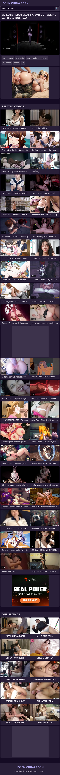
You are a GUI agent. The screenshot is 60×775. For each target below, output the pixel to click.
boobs (16, 63)
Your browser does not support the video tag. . (30, 38)
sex (28, 58)
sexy (11, 58)
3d (23, 63)
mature (36, 58)
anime (44, 58)
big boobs (7, 63)
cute (4, 58)
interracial (20, 58)
